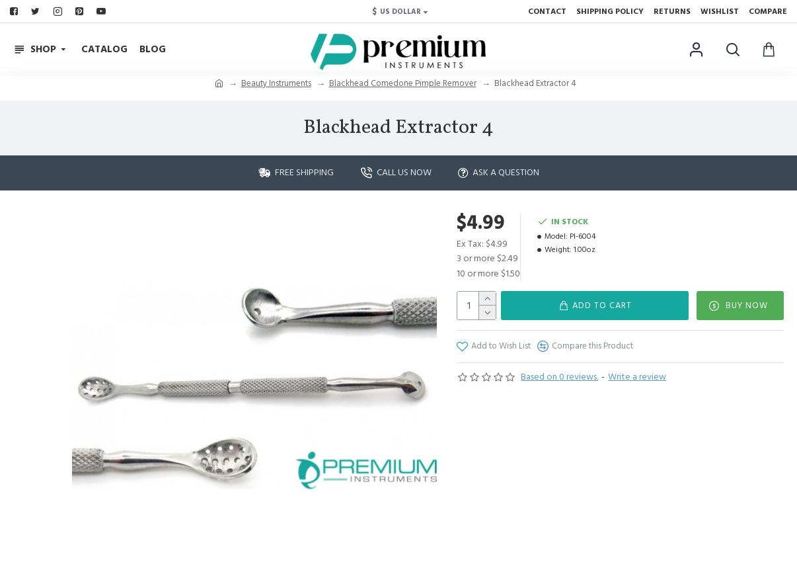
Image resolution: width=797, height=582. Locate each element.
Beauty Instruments (276, 83)
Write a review (637, 377)
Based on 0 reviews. (559, 377)
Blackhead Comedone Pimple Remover (402, 83)
